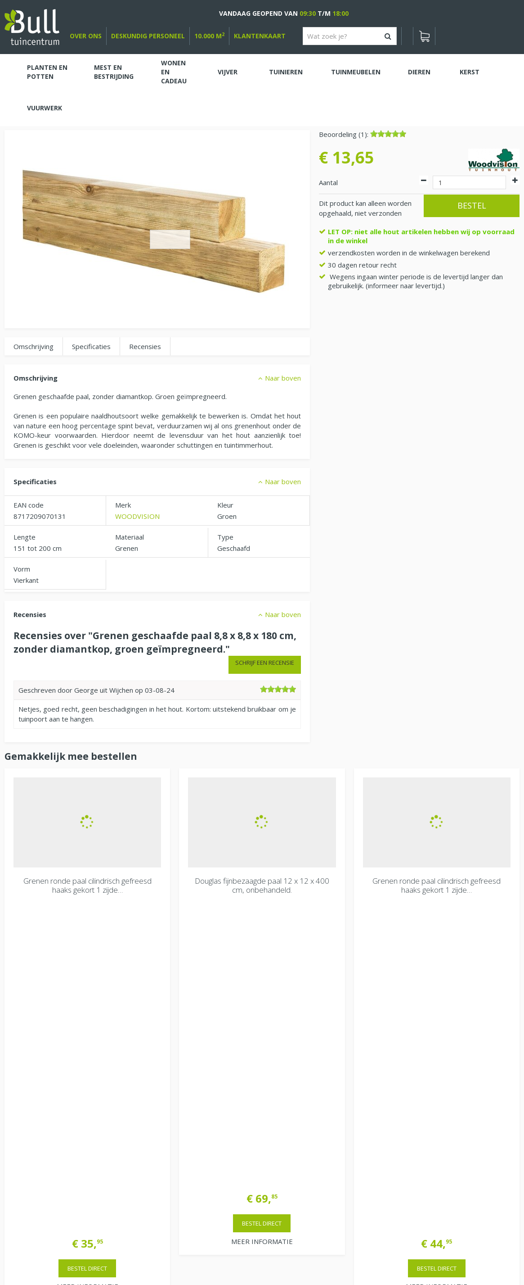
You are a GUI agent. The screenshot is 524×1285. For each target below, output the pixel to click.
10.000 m (209, 36)
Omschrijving (33, 346)
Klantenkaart (260, 36)
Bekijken (31, 1069)
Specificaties (91, 346)
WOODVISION (137, 516)
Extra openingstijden (172, 1145)
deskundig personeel (148, 36)
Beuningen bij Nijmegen (438, 1109)
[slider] (388, 133)
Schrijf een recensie (264, 662)
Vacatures (417, 1058)
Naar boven (283, 377)
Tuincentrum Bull (427, 1080)
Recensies (145, 346)
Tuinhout (187, 1253)
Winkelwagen (36, 1039)
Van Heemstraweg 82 (436, 1095)
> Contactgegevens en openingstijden (72, 998)
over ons (86, 36)
